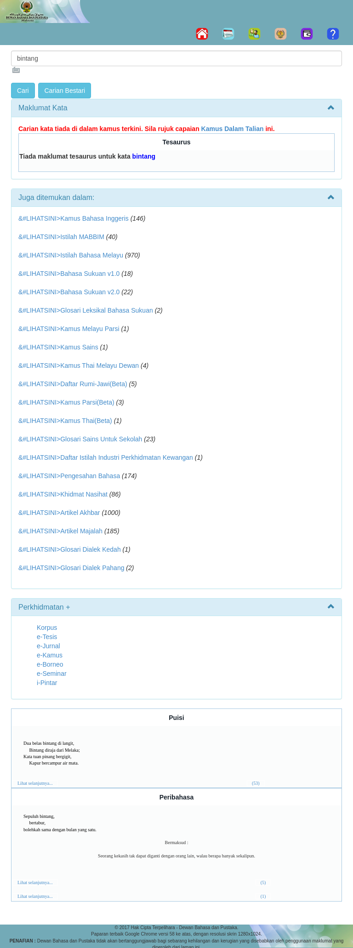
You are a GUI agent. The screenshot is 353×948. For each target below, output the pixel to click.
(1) (263, 896)
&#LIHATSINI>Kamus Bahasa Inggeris (73, 218)
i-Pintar (47, 682)
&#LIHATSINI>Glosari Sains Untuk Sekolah (80, 439)
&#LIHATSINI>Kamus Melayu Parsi (69, 328)
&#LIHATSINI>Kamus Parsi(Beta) (66, 402)
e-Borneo (50, 664)
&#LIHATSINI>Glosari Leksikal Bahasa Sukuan (85, 310)
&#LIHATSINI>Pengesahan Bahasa (69, 476)
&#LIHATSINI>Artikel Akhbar (59, 512)
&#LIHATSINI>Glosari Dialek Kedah (69, 549)
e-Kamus (50, 655)
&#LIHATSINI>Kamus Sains (58, 347)
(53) (256, 783)
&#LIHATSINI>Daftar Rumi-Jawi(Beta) (72, 384)
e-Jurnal (48, 646)
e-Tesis (47, 636)
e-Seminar (52, 673)
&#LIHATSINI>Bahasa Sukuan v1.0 (69, 273)
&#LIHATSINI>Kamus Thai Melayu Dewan (78, 365)
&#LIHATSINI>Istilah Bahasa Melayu (70, 255)
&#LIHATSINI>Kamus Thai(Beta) (65, 420)
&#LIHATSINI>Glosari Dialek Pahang (71, 567)
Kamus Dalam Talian (232, 128)
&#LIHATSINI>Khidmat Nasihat (63, 494)
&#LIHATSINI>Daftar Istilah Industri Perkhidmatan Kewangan (105, 457)
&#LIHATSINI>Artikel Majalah (60, 531)
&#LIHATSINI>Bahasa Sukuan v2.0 (69, 292)
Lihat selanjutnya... (35, 783)
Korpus (47, 627)
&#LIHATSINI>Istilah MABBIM (61, 236)
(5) (263, 882)
